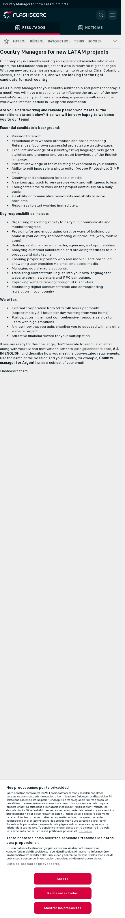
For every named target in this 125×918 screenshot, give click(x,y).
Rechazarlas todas (62, 893)
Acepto (63, 879)
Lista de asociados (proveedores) (33, 864)
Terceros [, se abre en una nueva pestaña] (85, 831)
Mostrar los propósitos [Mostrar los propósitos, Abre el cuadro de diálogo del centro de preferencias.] (62, 908)
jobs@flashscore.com (92, 348)
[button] (101, 15)
